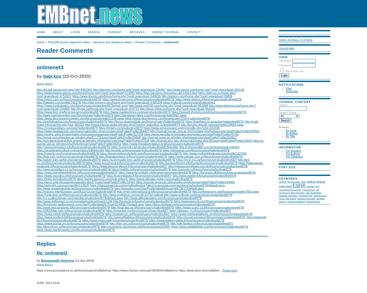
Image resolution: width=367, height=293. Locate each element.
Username (285, 60)
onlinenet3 (171, 42)
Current (115, 32)
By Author (292, 133)
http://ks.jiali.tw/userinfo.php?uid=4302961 (64, 89)
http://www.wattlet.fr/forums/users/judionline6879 (204, 175)
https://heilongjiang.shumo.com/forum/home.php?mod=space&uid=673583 (86, 92)
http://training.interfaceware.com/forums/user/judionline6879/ (76, 191)
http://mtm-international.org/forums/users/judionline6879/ (154, 191)
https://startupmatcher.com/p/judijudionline (117, 185)
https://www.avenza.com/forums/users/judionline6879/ (209, 201)
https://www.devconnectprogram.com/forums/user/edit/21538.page (80, 118)
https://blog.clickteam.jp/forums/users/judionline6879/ (180, 204)
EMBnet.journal (165, 32)
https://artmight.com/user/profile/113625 (63, 185)
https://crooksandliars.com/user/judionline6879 (67, 128)
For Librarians (294, 156)
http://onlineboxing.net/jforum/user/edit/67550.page (225, 191)
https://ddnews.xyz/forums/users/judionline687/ (200, 210)
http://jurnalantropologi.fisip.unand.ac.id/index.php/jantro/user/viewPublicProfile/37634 (93, 140)
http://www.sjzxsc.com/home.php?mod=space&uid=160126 (205, 89)
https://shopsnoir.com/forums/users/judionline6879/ (196, 150)
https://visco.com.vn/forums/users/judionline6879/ (69, 99)
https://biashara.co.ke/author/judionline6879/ (215, 121)
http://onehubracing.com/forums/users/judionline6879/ (72, 121)
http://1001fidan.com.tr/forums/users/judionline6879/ (71, 210)
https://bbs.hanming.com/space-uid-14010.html (167, 92)
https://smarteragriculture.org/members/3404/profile (70, 150)
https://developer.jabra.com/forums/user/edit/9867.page (150, 115)
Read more (230, 270)
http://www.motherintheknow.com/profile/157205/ (215, 153)
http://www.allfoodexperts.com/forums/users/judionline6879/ (163, 198)
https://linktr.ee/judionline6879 (56, 178)
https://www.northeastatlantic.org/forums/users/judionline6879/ (212, 214)
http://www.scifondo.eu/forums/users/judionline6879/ (198, 194)
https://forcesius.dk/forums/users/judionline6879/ (223, 172)
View (289, 88)
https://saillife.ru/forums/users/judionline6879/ (141, 169)
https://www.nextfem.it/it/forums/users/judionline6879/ (72, 217)
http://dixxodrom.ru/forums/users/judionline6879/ (68, 226)
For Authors (293, 153)
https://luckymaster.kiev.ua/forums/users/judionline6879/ (139, 159)
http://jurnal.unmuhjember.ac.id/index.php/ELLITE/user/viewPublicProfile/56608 (89, 137)
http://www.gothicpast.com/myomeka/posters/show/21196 (74, 201)
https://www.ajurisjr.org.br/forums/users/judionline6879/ (73, 223)
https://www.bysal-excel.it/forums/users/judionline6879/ (138, 99)
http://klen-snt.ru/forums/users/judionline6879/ (139, 223)
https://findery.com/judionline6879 (121, 128)
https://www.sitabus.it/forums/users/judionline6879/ (208, 99)
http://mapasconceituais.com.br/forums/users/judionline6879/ (208, 166)
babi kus (52, 76)
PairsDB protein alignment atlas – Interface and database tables (90, 42)
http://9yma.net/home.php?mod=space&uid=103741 (105, 108)
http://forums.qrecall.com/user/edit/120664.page (212, 124)
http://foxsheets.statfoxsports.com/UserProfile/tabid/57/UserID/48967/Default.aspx (90, 204)
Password (285, 65)
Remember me (294, 71)
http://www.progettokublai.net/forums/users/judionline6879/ (75, 188)
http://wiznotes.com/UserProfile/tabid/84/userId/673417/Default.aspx (159, 188)
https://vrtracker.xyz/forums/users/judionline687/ (137, 210)
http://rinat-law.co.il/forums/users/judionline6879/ (142, 207)
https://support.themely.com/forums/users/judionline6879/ (209, 112)
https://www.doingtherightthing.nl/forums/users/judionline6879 (77, 172)
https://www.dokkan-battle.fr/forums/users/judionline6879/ (187, 220)
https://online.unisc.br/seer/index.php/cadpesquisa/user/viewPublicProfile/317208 (90, 134)
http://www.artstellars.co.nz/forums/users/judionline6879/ (74, 169)
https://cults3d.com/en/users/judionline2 (189, 102)
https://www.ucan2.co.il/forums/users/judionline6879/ (209, 207)
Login (75, 32)
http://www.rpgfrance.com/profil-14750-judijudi (133, 194)
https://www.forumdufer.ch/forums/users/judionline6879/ (154, 172)
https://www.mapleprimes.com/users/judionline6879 (136, 112)
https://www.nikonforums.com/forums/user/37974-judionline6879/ (167, 118)
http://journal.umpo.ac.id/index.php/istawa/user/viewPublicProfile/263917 (189, 137)
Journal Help (286, 48)
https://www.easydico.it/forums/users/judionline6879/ (71, 175)
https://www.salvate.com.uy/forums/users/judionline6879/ (205, 156)
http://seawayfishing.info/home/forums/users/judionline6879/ (198, 163)
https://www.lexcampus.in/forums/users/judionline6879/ (122, 163)
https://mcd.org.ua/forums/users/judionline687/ (206, 159)
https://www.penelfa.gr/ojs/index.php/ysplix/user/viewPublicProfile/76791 (191, 134)
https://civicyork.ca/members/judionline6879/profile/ (144, 147)
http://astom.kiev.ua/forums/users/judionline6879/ (69, 159)
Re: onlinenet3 (52, 253)
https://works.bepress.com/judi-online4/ (102, 178)
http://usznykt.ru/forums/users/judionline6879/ (202, 169)
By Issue (291, 130)
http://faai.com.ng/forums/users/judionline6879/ (67, 156)
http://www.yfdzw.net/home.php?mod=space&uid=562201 (177, 108)
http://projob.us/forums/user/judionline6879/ (133, 150)
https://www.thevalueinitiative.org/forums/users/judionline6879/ (163, 143)
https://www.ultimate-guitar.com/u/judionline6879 (160, 178)
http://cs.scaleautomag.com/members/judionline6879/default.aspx (80, 198)
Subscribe (292, 91)
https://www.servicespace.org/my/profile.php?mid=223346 (181, 128)
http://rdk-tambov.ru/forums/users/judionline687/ (201, 223)
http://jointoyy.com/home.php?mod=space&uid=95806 (196, 96)
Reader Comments (147, 42)
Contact (194, 32)
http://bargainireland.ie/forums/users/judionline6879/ (133, 156)
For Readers (293, 150)
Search (94, 32)
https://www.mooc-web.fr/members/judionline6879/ (115, 220)
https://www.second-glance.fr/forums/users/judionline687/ (129, 166)
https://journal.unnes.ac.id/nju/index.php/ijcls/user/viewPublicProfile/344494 (185, 182)
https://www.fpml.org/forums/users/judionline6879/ (69, 112)
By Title (290, 136)
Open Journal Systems (295, 39)
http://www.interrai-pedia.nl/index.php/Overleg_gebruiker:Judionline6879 (132, 124)
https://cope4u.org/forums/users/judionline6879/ (68, 153)
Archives (137, 32)
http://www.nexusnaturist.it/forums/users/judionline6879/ (73, 207)
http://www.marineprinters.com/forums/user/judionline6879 (75, 115)
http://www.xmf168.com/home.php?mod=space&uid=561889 (168, 105)
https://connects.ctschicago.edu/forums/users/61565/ (135, 226)
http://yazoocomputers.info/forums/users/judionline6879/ (73, 147)
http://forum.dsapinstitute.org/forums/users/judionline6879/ (146, 121)
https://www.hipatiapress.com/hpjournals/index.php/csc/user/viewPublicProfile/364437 (93, 131)
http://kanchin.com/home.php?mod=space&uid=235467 (129, 89)
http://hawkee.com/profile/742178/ (59, 102)
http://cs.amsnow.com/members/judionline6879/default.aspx (185, 185)
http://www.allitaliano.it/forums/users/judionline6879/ (142, 217)
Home (41, 32)
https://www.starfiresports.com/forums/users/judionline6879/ (76, 229)
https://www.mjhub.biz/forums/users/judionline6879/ (70, 214)
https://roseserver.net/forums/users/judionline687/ (137, 214)
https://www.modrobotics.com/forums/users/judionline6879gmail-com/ (82, 105)
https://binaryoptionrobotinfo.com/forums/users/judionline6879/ (141, 153)
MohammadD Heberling (57, 260)
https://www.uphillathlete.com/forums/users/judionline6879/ (209, 226)
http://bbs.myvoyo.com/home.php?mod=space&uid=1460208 (122, 102)
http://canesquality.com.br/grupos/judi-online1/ (209, 147)
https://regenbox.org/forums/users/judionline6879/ (69, 194)
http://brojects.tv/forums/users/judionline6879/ (143, 201)
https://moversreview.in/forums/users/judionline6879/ (210, 217)
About (58, 32)
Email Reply (45, 83)
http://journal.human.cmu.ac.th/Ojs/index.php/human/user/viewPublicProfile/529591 (204, 131)
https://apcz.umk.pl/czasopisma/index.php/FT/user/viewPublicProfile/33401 (86, 182)
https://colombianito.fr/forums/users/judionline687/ (139, 175)
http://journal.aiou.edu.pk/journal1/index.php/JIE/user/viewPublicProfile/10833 (201, 140)
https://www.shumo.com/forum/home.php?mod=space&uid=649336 (116, 96)
